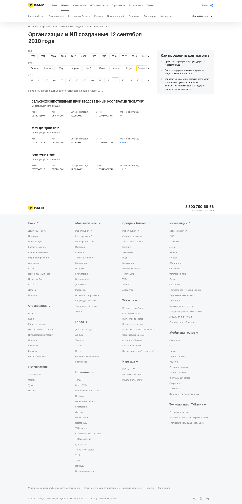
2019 (104, 56)
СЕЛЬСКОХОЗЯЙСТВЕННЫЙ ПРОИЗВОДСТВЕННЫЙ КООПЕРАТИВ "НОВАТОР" (88, 102)
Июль (116, 68)
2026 (33, 56)
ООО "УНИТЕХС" (43, 155)
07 (77, 80)
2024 (53, 56)
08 (85, 80)
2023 (63, 56)
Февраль (48, 68)
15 (138, 80)
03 (47, 80)
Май (88, 68)
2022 (73, 56)
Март (61, 68)
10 (100, 80)
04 (54, 80)
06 (70, 80)
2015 (144, 56)
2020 (93, 56)
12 (115, 80)
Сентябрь (143, 68)
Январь (34, 68)
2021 (83, 56)
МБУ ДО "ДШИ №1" (45, 128)
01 (32, 80)
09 (92, 80)
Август (129, 68)
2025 (43, 56)
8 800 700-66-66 (199, 206)
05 (62, 80)
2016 (134, 56)
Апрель (75, 68)
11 (108, 80)
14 (130, 80)
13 (123, 80)
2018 (114, 56)
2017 (124, 56)
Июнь (102, 68)
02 (39, 80)
